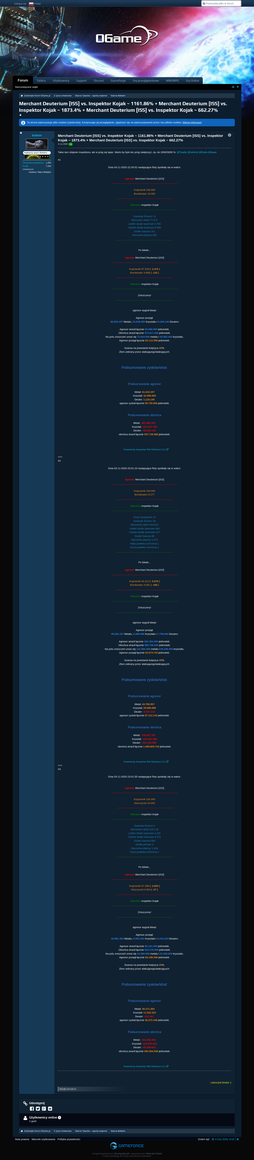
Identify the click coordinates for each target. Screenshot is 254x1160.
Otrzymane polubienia (33, 162)
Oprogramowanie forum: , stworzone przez (127, 1153)
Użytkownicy (61, 80)
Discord (99, 80)
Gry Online (192, 80)
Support (81, 80)
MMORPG (172, 80)
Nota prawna (22, 1139)
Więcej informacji (192, 122)
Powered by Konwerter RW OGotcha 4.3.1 (145, 449)
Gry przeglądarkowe (146, 80)
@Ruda (203, 152)
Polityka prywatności (68, 1139)
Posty (25, 166)
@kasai (212, 152)
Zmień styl (203, 1139)
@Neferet (192, 152)
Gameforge (118, 80)
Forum (23, 80)
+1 (70, 144)
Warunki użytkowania (43, 1139)
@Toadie (182, 152)
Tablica (41, 80)
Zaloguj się (20, 3)
